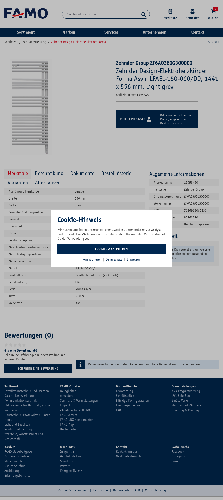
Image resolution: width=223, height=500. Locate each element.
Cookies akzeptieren (111, 249)
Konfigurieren (92, 259)
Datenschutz (114, 259)
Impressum (134, 259)
